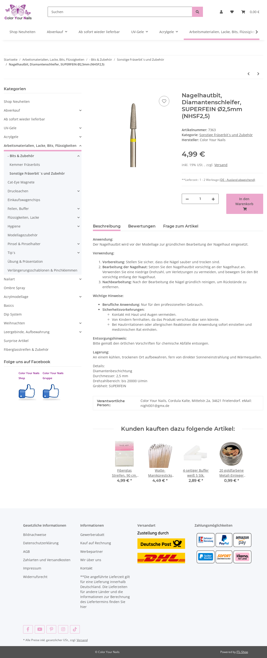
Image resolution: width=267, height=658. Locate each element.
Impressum (32, 568)
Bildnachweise (34, 534)
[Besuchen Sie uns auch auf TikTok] (75, 629)
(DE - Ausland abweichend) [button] (237, 180)
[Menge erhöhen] (213, 199)
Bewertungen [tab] (142, 226)
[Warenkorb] (250, 12)
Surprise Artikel (16, 340)
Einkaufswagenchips (24, 200)
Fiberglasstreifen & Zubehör (26, 349)
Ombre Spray (14, 288)
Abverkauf (12, 110)
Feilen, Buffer (18, 208)
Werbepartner (91, 551)
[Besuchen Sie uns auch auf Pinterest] (51, 629)
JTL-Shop (242, 652)
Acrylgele (11, 136)
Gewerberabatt (92, 534)
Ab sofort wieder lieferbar (24, 119)
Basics (9, 305)
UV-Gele (10, 128)
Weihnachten (14, 323)
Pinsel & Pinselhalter (24, 244)
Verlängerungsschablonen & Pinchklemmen (42, 270)
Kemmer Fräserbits (25, 164)
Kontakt (86, 568)
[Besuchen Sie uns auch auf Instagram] (63, 629)
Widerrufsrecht (35, 576)
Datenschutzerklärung (41, 543)
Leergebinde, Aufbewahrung (27, 332)
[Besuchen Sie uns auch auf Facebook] (28, 629)
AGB (26, 551)
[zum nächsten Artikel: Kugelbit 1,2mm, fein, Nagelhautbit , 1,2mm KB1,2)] (258, 74)
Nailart (9, 279)
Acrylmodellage (16, 296)
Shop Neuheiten (17, 101)
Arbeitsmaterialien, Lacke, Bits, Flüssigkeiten (40, 145)
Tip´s (11, 252)
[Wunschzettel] (232, 12)
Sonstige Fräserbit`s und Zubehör (226, 135)
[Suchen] (120, 12)
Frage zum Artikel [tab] (180, 226)
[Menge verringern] (187, 199)
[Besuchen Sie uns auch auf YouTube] (40, 629)
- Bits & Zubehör (21, 155)
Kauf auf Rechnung (95, 543)
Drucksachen (18, 191)
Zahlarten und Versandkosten (47, 560)
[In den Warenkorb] (97, 89)
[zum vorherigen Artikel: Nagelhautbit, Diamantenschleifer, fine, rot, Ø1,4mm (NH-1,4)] (248, 74)
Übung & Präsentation (25, 261)
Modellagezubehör (23, 235)
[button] (221, 12)
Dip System (13, 314)
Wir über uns (90, 560)
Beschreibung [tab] (107, 226)
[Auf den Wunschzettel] (164, 101)
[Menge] (200, 199)
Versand (220, 165)
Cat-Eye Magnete (21, 182)
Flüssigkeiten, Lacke (23, 217)
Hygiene (14, 226)
